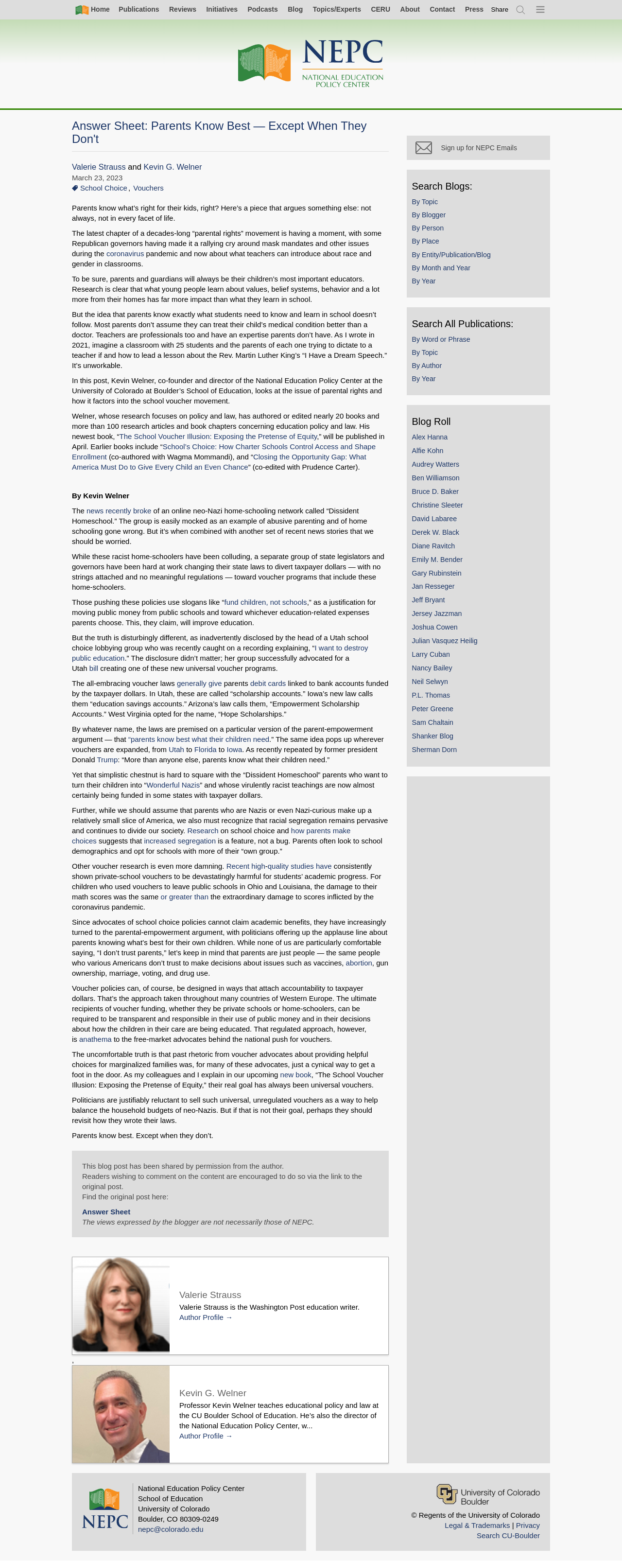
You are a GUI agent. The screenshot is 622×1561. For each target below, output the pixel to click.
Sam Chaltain (435, 724)
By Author (429, 367)
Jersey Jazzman (439, 616)
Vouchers (148, 188)
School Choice (103, 188)
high (258, 866)
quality (278, 866)
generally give (199, 683)
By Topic (427, 204)
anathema (344, 1029)
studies (302, 866)
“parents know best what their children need (198, 739)
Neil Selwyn (432, 683)
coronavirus (125, 253)
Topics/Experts (337, 9)
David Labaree (436, 521)
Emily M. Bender (439, 561)
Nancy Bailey (434, 670)
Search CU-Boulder (508, 1535)
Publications (139, 9)
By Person (430, 230)
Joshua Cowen (437, 629)
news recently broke (118, 511)
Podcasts (262, 9)
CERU (380, 9)
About (410, 9)
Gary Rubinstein (439, 575)
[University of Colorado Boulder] (488, 1494)
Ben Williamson (438, 480)
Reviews (182, 9)
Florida (205, 749)
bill (352, 658)
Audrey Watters (438, 466)
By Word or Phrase (443, 341)
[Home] (311, 64)
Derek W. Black (437, 534)
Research (203, 830)
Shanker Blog (435, 738)
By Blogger (431, 217)
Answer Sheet (106, 1212)
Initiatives (222, 9)
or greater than (184, 897)
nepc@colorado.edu (171, 1529)
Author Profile (201, 1317)
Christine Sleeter (439, 507)
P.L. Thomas (433, 697)
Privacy (528, 1525)
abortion (359, 963)
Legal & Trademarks (477, 1525)
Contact (442, 9)
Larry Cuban (433, 656)
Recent (238, 866)
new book (281, 1074)
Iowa (234, 749)
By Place (427, 243)
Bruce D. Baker (437, 493)
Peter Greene (435, 711)
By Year (426, 283)
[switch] (500, 9)
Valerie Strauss (99, 167)
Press (474, 9)
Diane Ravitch (435, 548)
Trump (107, 759)
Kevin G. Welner (173, 167)
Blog (295, 9)
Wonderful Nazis (173, 785)
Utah (176, 749)
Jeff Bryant (430, 602)
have (324, 866)
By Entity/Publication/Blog (453, 257)
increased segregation (181, 841)
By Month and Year (443, 270)
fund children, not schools (266, 602)
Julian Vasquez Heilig (447, 643)
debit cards (268, 683)
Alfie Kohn (430, 452)
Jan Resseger (435, 589)
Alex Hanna (432, 439)
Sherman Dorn (436, 751)
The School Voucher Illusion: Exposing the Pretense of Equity (218, 436)
